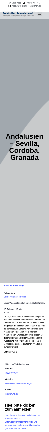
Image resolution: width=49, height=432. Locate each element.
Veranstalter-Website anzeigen (18, 383)
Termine (22, 297)
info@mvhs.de (11, 394)
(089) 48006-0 (11, 373)
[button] (40, 14)
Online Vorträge (11, 297)
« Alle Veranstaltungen (14, 285)
